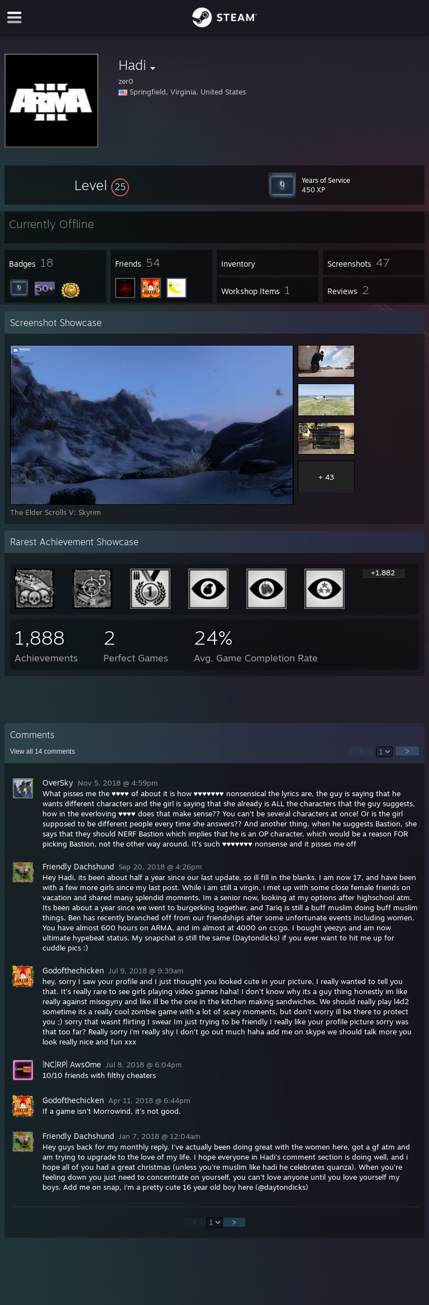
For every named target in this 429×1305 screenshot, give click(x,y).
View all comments (42, 751)
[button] (101, 185)
